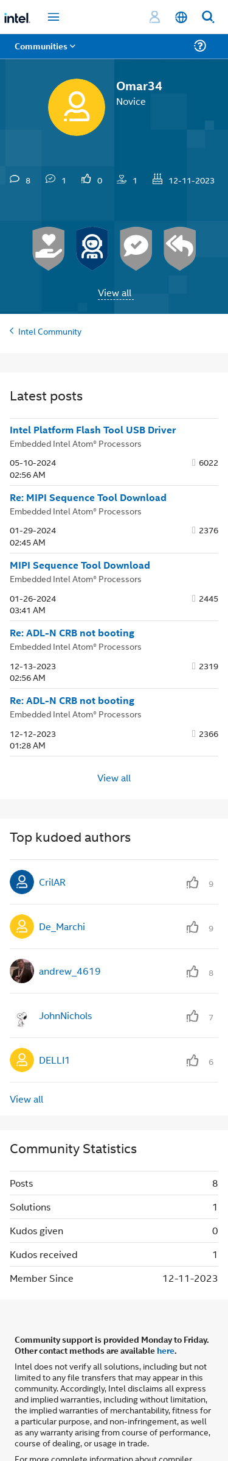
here (165, 1350)
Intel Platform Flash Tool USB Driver (93, 429)
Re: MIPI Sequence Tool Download (88, 497)
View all (114, 292)
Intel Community (49, 330)
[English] (181, 17)
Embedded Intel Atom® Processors (76, 442)
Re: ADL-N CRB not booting (72, 632)
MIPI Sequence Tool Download (80, 565)
